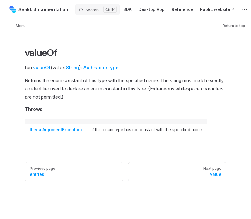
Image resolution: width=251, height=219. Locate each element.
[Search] (97, 9)
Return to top (234, 25)
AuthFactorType (101, 67)
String (72, 67)
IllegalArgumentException (56, 129)
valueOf (42, 67)
